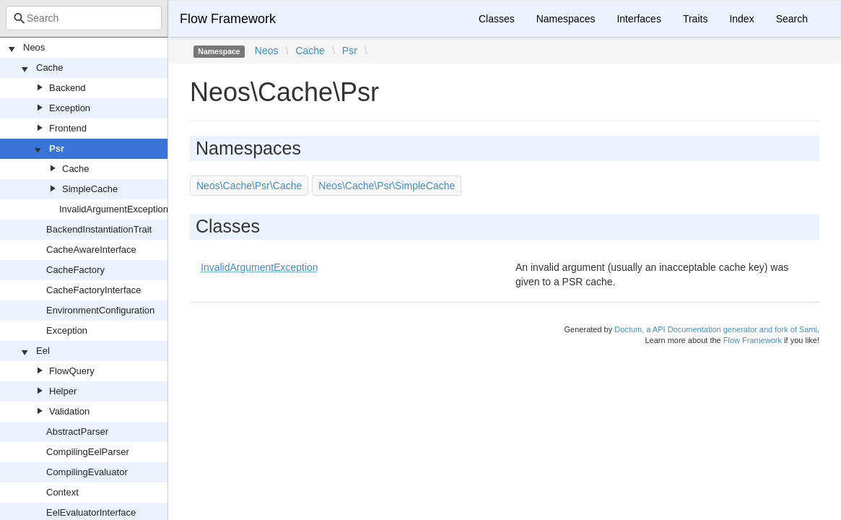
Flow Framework (228, 19)
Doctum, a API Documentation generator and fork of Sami (715, 329)
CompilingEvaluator (87, 472)
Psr (56, 148)
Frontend (68, 128)
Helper (63, 391)
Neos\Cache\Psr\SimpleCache (386, 185)
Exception (69, 108)
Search (792, 19)
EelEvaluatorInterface (91, 512)
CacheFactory (75, 269)
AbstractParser (77, 431)
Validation (69, 411)
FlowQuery (72, 370)
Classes (497, 19)
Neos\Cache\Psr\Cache (249, 185)
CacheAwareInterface (91, 249)
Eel (43, 350)
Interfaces (638, 19)
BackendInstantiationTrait (99, 229)
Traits (695, 19)
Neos (34, 47)
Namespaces (566, 19)
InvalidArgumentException (113, 209)
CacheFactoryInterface (93, 290)
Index (741, 19)
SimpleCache (90, 188)
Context (62, 492)
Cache (50, 67)
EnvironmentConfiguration (100, 310)
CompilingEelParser (87, 451)
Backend (67, 87)
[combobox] (84, 18)
